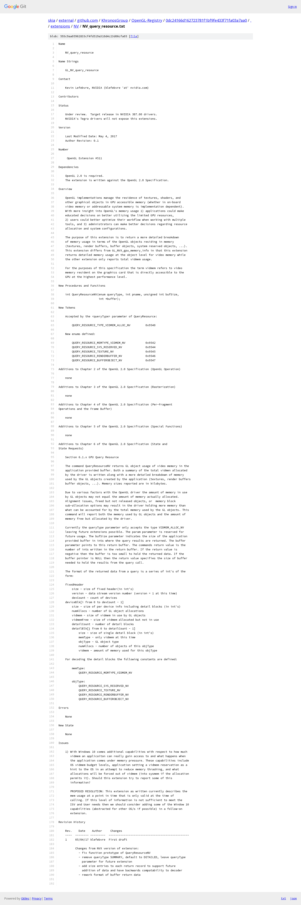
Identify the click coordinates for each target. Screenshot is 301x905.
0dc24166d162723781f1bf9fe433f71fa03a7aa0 (206, 20)
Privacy (36, 898)
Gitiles (25, 898)
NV (76, 26)
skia (51, 20)
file (133, 36)
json (293, 898)
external (66, 20)
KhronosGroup (114, 20)
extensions (60, 26)
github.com (87, 20)
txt (283, 898)
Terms (48, 898)
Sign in (292, 7)
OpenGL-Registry (146, 20)
